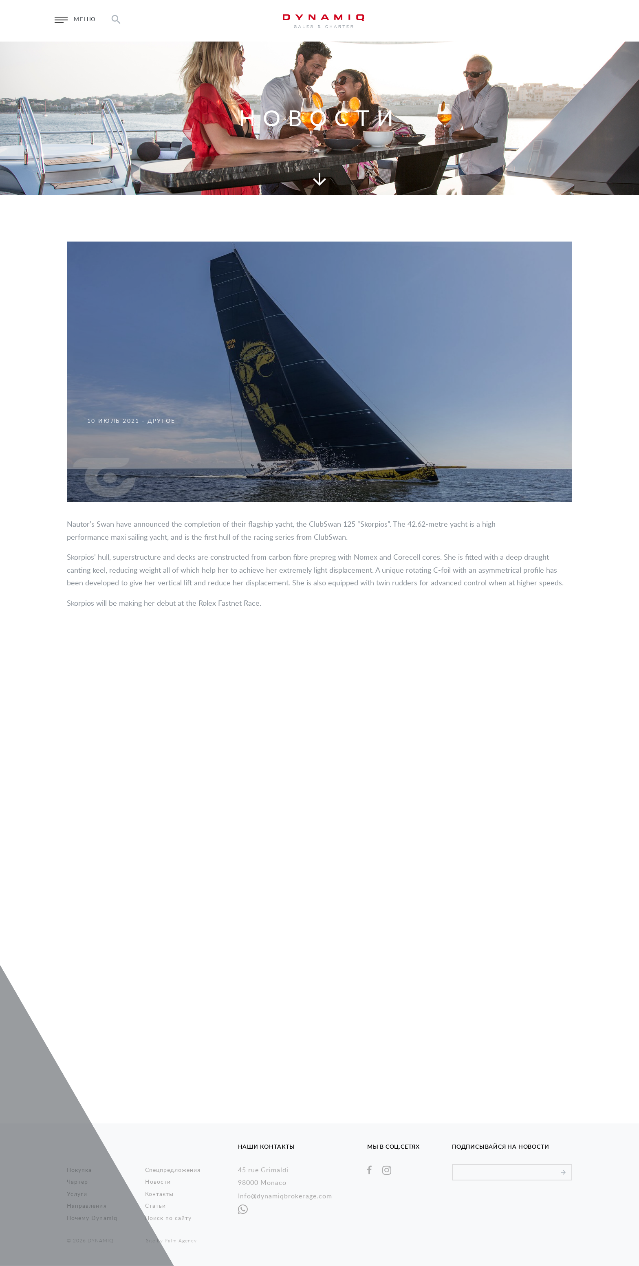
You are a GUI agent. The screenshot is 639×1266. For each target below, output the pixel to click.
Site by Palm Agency (171, 1240)
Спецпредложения (173, 1170)
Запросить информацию (495, 21)
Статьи (155, 1206)
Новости (158, 1182)
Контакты (159, 1194)
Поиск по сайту (168, 1218)
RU (576, 21)
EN (555, 21)
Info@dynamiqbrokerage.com (285, 1196)
